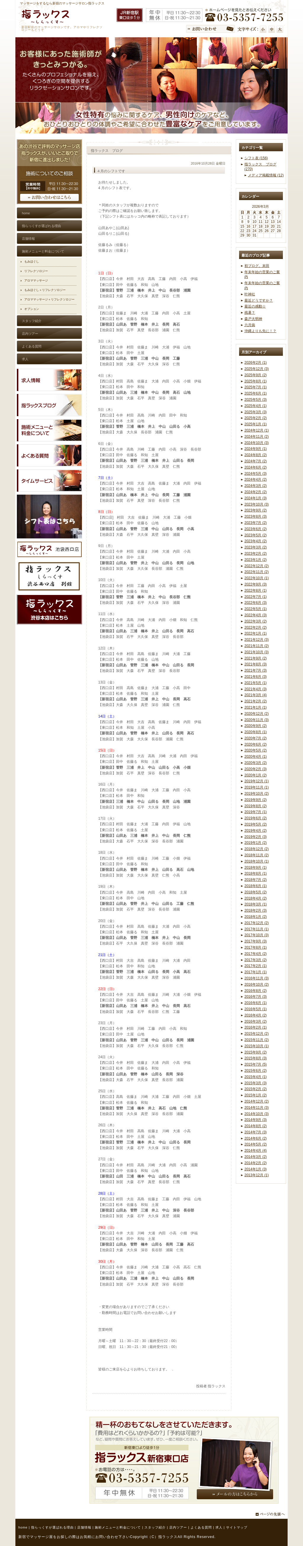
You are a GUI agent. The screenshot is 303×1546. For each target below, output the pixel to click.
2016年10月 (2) (256, 984)
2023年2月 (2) (255, 553)
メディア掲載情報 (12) (266, 175)
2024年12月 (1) (256, 430)
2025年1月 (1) (255, 424)
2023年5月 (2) (255, 535)
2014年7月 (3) (255, 1132)
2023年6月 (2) (255, 529)
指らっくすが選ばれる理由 (52, 1527)
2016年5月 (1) (255, 1009)
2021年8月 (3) (255, 664)
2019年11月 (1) (256, 787)
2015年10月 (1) (256, 1046)
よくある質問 (201, 1527)
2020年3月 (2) (255, 763)
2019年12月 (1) (256, 781)
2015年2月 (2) (255, 1089)
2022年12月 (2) (256, 566)
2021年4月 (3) (255, 689)
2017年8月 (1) (255, 947)
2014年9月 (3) (255, 1120)
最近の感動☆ (255, 306)
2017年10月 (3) (256, 935)
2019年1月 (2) (255, 843)
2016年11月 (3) (256, 978)
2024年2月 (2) (255, 492)
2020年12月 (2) (256, 714)
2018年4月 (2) (255, 898)
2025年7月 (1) (255, 387)
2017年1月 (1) (255, 972)
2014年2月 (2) (255, 1163)
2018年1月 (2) (255, 917)
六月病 (249, 325)
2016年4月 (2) (255, 1015)
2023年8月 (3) (255, 516)
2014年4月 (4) (255, 1150)
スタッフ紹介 (155, 1527)
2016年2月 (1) (255, 1027)
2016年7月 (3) (255, 997)
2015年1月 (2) (255, 1095)
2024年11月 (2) (256, 437)
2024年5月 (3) (255, 474)
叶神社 (249, 294)
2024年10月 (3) (256, 443)
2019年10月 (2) (256, 793)
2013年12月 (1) (256, 1175)
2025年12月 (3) (256, 369)
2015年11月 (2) (256, 1040)
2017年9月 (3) (255, 941)
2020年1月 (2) (255, 775)
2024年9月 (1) (255, 449)
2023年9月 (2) (255, 510)
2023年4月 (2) (255, 541)
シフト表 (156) (256, 158)
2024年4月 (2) (255, 479)
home (23, 1527)
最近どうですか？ (258, 300)
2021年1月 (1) (255, 707)
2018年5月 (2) (255, 892)
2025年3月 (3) (255, 412)
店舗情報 (84, 1527)
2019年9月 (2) (255, 800)
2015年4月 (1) (255, 1077)
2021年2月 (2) (255, 701)
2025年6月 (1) (255, 393)
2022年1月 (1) (255, 633)
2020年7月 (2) (255, 738)
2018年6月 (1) (255, 886)
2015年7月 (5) (255, 1064)
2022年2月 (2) (255, 627)
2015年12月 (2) (256, 1034)
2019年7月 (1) (255, 812)
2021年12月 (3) (256, 640)
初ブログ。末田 (256, 266)
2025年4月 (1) (255, 406)
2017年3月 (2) (255, 960)
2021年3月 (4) (255, 695)
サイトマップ (236, 1527)
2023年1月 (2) (255, 560)
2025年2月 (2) (255, 418)
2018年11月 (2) (256, 855)
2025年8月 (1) (255, 381)
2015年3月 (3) (255, 1083)
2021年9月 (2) (255, 658)
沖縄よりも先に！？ (260, 331)
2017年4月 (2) (255, 954)
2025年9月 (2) (255, 375)
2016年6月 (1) (255, 1003)
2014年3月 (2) (255, 1157)
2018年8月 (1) (255, 873)
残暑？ (249, 313)
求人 (219, 1527)
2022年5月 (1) (255, 609)
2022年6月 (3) (255, 603)
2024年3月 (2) (255, 486)
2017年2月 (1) (255, 966)
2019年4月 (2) (255, 830)
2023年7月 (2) (255, 523)
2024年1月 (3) (255, 498)
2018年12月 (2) (256, 849)
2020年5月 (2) (255, 750)
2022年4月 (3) (255, 615)
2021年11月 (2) (256, 646)
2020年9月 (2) (255, 726)
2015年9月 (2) (255, 1052)
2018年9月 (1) (255, 867)
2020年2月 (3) (255, 769)
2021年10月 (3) (256, 652)
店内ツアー (178, 1527)
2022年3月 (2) (255, 621)
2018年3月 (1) (255, 904)
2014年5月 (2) (255, 1144)
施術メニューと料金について (118, 1527)
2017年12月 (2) (256, 923)
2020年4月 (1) (255, 757)
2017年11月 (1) (256, 929)
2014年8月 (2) (255, 1126)
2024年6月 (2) (255, 467)
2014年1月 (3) (255, 1169)
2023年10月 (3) (256, 504)
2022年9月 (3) (255, 584)
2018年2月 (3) (255, 910)
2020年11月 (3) (256, 720)
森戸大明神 (253, 319)
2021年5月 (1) (255, 683)
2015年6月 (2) (255, 1071)
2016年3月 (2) (255, 1021)
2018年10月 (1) (256, 861)
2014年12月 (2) (256, 1101)
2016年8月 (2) (255, 991)
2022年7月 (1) (255, 597)
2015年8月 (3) (255, 1058)
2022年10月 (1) (256, 578)
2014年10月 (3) (256, 1114)
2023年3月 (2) (255, 547)
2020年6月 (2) (255, 744)
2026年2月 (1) (255, 363)
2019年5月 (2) (255, 824)
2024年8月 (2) (255, 455)
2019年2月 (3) (255, 837)
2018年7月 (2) (255, 880)
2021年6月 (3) (255, 677)
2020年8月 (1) (255, 732)
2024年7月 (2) (255, 461)
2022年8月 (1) (255, 590)
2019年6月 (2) (255, 818)
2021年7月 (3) (255, 670)
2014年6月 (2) (255, 1138)
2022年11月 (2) (256, 572)
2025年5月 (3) (255, 400)
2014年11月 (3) (256, 1108)
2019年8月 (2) (255, 806)
